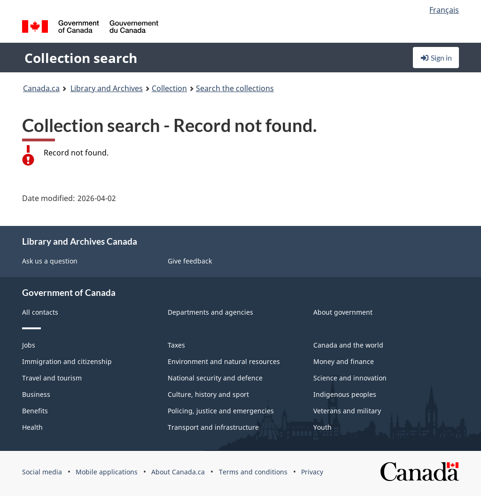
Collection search (80, 58)
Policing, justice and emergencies (221, 410)
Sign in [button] (436, 57)
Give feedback (190, 260)
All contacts (40, 312)
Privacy (312, 471)
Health (32, 427)
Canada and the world (348, 345)
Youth (322, 427)
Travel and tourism (52, 377)
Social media (42, 471)
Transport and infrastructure (213, 427)
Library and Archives (106, 88)
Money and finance (343, 361)
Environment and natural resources (224, 361)
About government (342, 312)
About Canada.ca (178, 471)
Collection (169, 88)
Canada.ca (41, 88)
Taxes (176, 345)
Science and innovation (350, 377)
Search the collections (235, 88)
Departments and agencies (210, 312)
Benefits (35, 410)
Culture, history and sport (208, 394)
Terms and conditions (253, 471)
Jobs (28, 345)
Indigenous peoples (344, 394)
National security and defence (215, 377)
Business (36, 394)
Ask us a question (50, 260)
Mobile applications (107, 471)
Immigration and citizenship (67, 361)
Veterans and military (347, 410)
